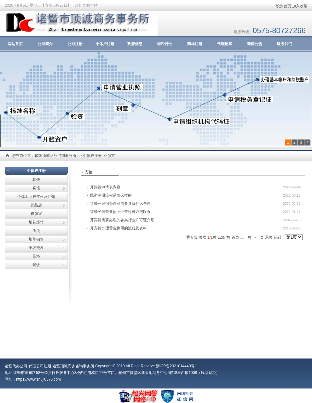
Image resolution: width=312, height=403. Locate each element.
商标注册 (194, 44)
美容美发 (36, 248)
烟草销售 (36, 239)
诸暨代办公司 (16, 366)
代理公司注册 (40, 366)
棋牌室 (36, 213)
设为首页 (283, 6)
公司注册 (75, 44)
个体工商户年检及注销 (36, 196)
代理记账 (224, 44)
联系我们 (284, 44)
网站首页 (15, 44)
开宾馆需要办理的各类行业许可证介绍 (122, 220)
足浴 (36, 256)
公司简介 (45, 44)
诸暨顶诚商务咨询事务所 (55, 155)
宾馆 (112, 155)
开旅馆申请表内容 (105, 187)
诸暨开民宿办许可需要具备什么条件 (120, 203)
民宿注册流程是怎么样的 (111, 195)
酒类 (36, 230)
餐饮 (36, 265)
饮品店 (36, 205)
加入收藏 (299, 6)
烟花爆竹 (36, 222)
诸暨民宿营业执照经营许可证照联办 (120, 212)
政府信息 (134, 44)
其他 (36, 179)
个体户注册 (104, 44)
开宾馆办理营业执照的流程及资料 (118, 228)
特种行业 (164, 44)
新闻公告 (254, 44)
